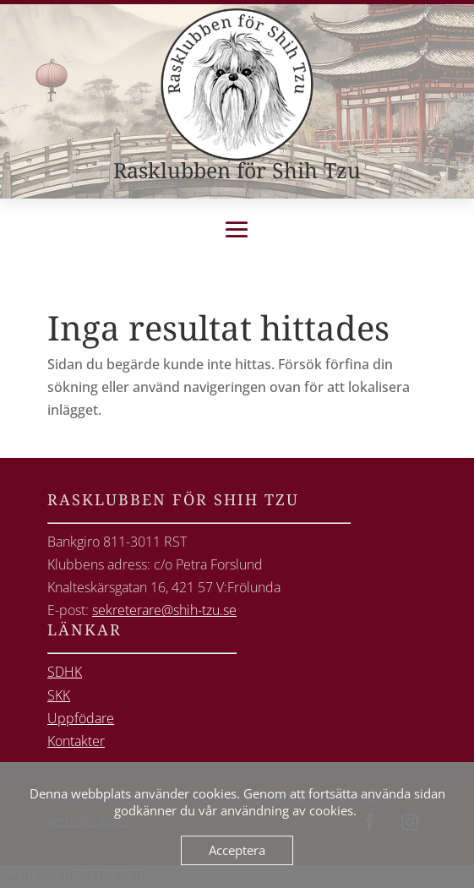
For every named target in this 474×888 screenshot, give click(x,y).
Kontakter (76, 741)
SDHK (64, 671)
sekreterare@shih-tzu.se (164, 610)
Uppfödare (80, 718)
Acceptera (237, 850)
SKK (58, 695)
